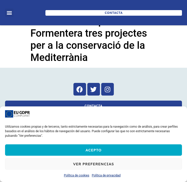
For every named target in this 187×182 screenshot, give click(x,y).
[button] (9, 13)
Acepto (94, 150)
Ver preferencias (93, 164)
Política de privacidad (106, 175)
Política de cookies (76, 175)
